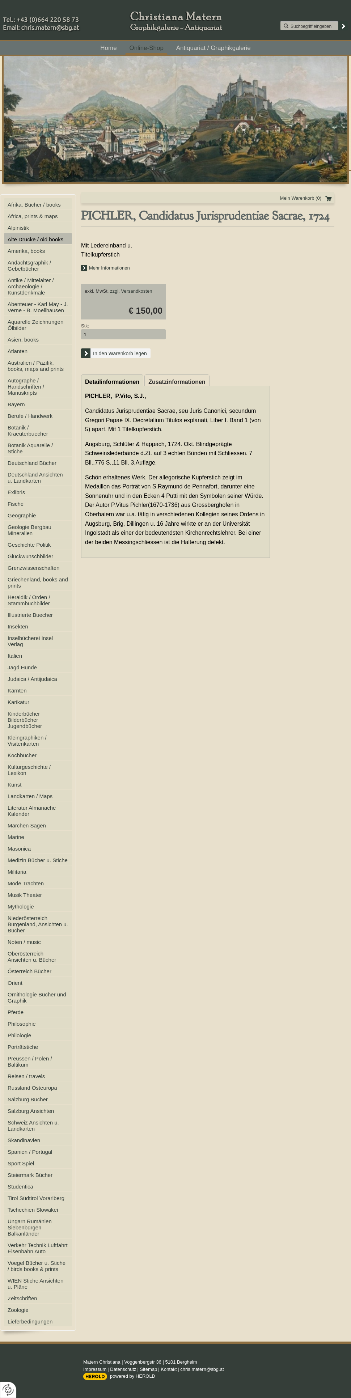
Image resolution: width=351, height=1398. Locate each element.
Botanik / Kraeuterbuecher (28, 430)
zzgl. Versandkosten (131, 291)
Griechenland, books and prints (38, 582)
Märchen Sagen (27, 825)
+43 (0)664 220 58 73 (65, 18)
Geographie (22, 515)
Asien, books (23, 339)
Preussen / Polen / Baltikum (30, 1061)
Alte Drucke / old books (35, 239)
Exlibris (16, 492)
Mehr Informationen (109, 268)
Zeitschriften (22, 1298)
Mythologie (21, 906)
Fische (16, 504)
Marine (16, 837)
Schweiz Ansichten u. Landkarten (33, 1125)
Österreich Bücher (29, 971)
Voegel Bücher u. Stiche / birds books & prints (36, 1266)
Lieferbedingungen (30, 1321)
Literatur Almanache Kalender (32, 811)
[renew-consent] (8, 1390)
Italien (15, 656)
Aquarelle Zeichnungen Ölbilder (35, 325)
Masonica (19, 849)
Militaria (17, 872)
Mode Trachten (26, 883)
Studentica (20, 1186)
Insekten (18, 626)
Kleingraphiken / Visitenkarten (27, 740)
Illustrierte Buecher (30, 615)
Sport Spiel (21, 1163)
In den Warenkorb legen (120, 353)
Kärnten (17, 690)
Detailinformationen (112, 382)
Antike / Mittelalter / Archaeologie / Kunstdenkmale (31, 286)
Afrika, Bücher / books (34, 205)
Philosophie (22, 1024)
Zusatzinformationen (176, 382)
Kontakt (169, 1369)
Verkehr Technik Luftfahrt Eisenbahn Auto (38, 1248)
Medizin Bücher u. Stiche (38, 860)
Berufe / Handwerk (30, 416)
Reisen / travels (26, 1076)
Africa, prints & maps (33, 216)
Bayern (16, 404)
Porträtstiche (23, 1047)
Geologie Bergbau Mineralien (29, 530)
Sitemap (148, 1369)
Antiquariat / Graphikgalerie (213, 48)
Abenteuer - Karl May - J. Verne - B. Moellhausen (38, 307)
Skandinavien (24, 1140)
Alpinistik (18, 228)
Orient (15, 983)
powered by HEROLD (132, 1376)
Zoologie (18, 1310)
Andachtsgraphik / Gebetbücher (29, 265)
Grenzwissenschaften (33, 568)
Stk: (85, 326)
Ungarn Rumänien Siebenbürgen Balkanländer (30, 1227)
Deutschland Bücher (32, 463)
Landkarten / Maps (30, 796)
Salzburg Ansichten (31, 1111)
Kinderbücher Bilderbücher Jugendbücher (25, 720)
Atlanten (18, 351)
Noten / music (24, 942)
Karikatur (18, 702)
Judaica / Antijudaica (32, 679)
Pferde (16, 1012)
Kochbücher (22, 755)
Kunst (14, 784)
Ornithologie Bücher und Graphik (37, 997)
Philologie (19, 1035)
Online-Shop (146, 48)
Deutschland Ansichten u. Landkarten (35, 477)
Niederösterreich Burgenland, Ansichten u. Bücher (38, 924)
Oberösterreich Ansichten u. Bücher (32, 956)
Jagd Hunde (22, 667)
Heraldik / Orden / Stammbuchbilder (29, 600)
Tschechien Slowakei (33, 1210)
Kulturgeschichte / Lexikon (29, 770)
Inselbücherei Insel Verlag (30, 641)
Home (108, 48)
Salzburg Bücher (28, 1099)
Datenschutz (123, 1369)
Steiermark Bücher (30, 1175)
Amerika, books (26, 251)
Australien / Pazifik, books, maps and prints (36, 366)
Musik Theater (25, 895)
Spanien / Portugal (30, 1152)
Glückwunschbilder (30, 556)
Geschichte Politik (29, 545)
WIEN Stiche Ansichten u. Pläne (35, 1284)
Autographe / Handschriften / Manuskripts (26, 386)
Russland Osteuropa (32, 1088)
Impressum (94, 1369)
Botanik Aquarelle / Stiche (30, 448)
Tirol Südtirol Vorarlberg (36, 1198)
